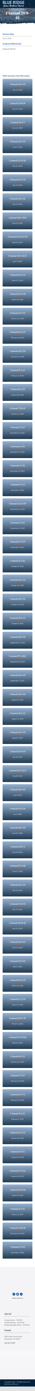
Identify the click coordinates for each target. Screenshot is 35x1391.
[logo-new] (17, 1272)
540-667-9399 (9, 1343)
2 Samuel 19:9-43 (9, 49)
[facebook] (13, 1294)
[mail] (21, 1294)
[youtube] (17, 1294)
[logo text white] (13, 1)
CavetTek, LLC (13, 1384)
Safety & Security (17, 1298)
